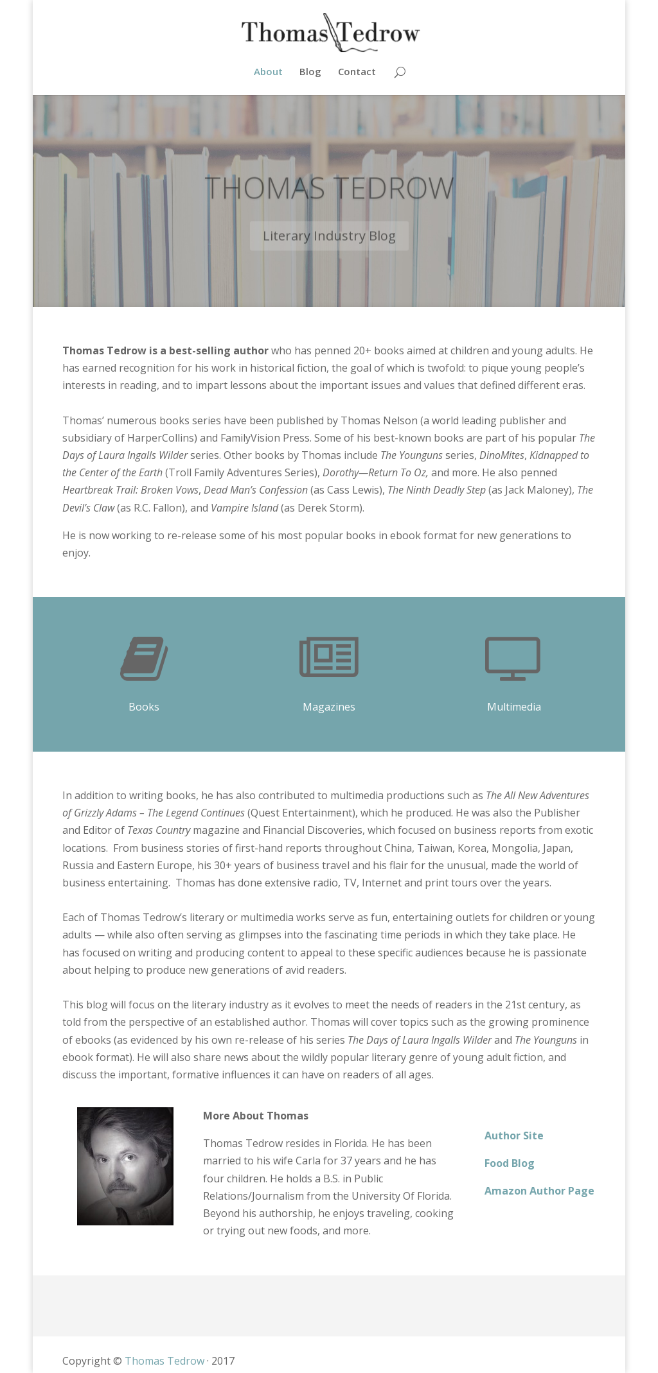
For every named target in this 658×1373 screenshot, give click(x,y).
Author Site (514, 1135)
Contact (357, 72)
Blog (310, 72)
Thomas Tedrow (329, 196)
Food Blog (510, 1163)
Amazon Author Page (539, 1191)
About (268, 72)
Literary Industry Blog (329, 245)
